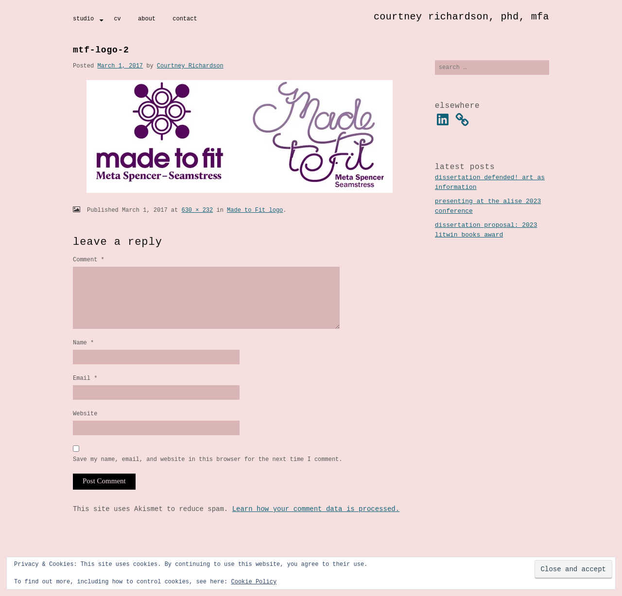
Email (85, 391)
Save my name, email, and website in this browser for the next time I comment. (207, 475)
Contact (185, 19)
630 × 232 (197, 210)
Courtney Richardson (190, 66)
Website (85, 428)
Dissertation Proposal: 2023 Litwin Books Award (486, 231)
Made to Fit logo (255, 210)
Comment (88, 259)
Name (83, 354)
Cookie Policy (253, 582)
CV (117, 19)
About (147, 19)
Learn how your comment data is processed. (315, 525)
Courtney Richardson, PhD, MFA (461, 16)
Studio (83, 19)
